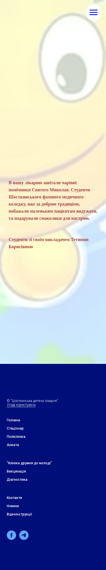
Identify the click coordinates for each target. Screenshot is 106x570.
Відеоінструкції (19, 514)
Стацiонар (15, 428)
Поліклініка (16, 437)
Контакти (14, 498)
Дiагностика (17, 480)
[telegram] (24, 538)
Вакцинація (16, 471)
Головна (13, 420)
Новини (13, 506)
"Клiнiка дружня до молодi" (29, 463)
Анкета (13, 445)
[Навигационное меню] (94, 12)
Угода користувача (21, 405)
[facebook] (11, 538)
